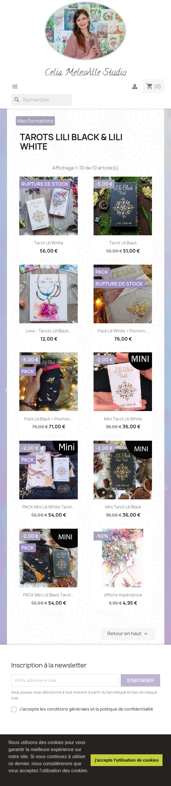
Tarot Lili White (48, 243)
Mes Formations (35, 121)
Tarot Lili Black (123, 243)
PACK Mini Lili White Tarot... (48, 507)
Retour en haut (128, 633)
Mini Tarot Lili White (123, 419)
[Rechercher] (41, 100)
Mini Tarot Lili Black (123, 507)
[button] (9, 778)
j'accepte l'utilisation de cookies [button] (127, 760)
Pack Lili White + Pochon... (123, 331)
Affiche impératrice (123, 595)
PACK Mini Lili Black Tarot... (49, 595)
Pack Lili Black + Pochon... (48, 419)
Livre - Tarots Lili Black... (49, 331)
